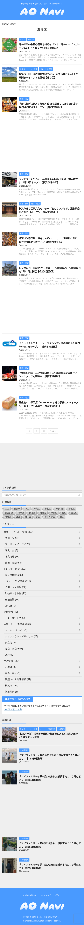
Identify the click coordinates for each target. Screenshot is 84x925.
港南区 (21, 513)
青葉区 (37, 508)
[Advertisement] (42, 147)
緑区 (18, 517)
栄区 (38, 517)
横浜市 (17, 508)
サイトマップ (45, 895)
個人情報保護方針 (30, 895)
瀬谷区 (8, 517)
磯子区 (28, 517)
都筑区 (72, 508)
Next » (53, 431)
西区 (7, 508)
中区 (27, 508)
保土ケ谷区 (50, 517)
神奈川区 (9, 513)
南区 (62, 517)
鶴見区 (74, 513)
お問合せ (57, 895)
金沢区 (32, 513)
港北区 (48, 508)
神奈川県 (60, 508)
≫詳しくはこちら (13, 709)
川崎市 (43, 513)
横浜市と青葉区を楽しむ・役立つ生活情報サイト (42, 917)
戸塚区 (54, 513)
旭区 (64, 513)
